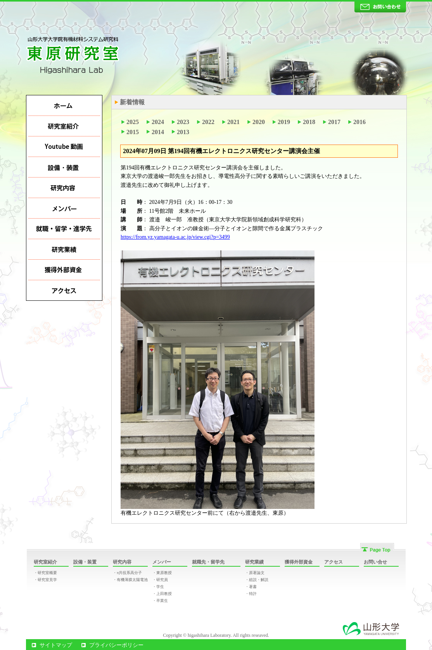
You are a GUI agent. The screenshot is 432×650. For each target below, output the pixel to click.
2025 (132, 122)
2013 (183, 132)
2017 (334, 122)
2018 (309, 122)
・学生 (158, 586)
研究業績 (254, 562)
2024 (158, 122)
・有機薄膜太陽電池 (130, 580)
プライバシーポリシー (116, 645)
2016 (359, 122)
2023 (183, 122)
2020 (258, 122)
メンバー (161, 562)
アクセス (333, 562)
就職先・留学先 (208, 562)
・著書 (251, 586)
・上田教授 (162, 593)
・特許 (251, 593)
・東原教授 (162, 573)
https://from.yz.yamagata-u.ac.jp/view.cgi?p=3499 (175, 237)
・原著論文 (254, 573)
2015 (132, 132)
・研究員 (160, 580)
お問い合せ (375, 562)
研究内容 (122, 562)
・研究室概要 (45, 573)
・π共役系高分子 (127, 573)
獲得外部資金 (299, 562)
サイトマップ (56, 645)
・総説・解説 (256, 580)
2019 (284, 122)
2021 (233, 122)
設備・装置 (85, 562)
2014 (158, 132)
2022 (208, 122)
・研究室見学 (45, 580)
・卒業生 (160, 600)
